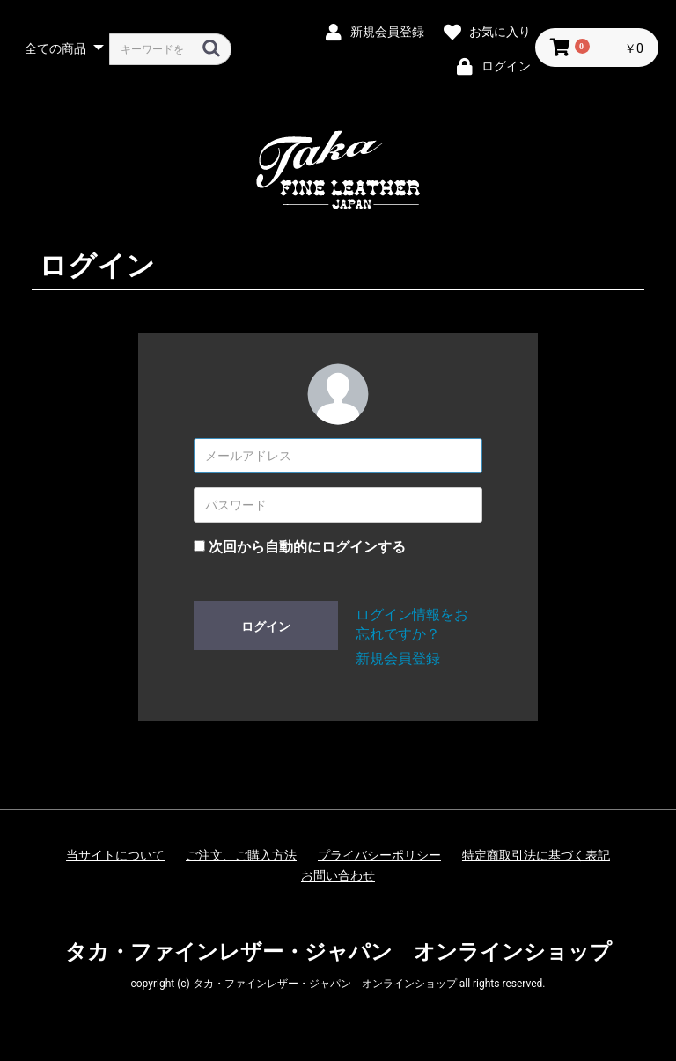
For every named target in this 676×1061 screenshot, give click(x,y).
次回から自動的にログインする (307, 546)
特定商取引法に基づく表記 (536, 855)
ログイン (265, 626)
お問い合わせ (338, 875)
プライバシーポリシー (379, 855)
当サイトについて (115, 855)
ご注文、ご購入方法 (241, 855)
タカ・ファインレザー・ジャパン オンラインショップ (338, 952)
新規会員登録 (398, 658)
